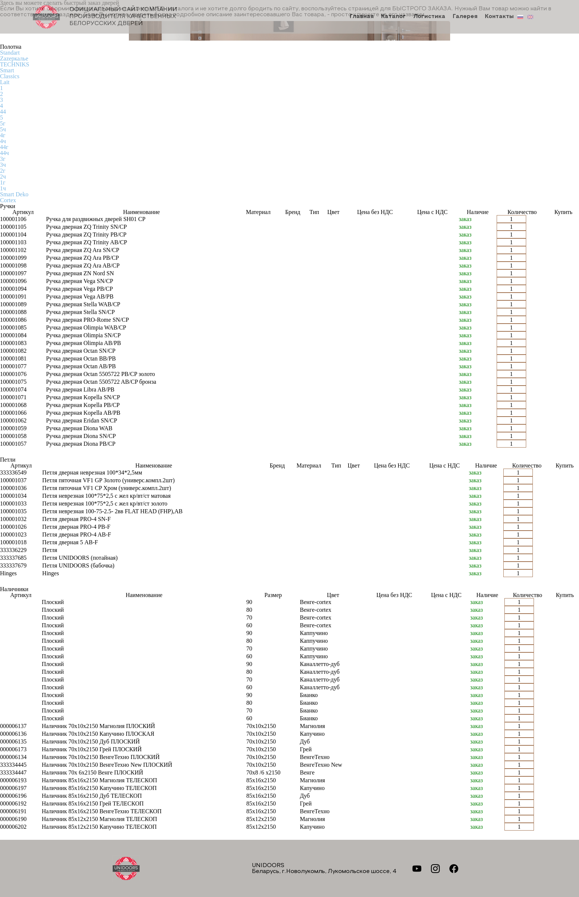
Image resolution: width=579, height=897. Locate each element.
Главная (362, 17)
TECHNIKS (14, 64)
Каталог (393, 17)
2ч (3, 176)
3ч (3, 165)
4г (3, 135)
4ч (3, 141)
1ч (3, 188)
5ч (3, 129)
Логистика (429, 17)
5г (3, 123)
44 (3, 111)
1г (3, 182)
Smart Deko (14, 194)
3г (3, 159)
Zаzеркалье (14, 58)
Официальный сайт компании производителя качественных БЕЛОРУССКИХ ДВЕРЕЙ (104, 17)
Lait (5, 82)
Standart (10, 52)
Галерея (465, 17)
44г (4, 147)
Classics (9, 76)
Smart (7, 70)
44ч (4, 153)
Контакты (499, 17)
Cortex (8, 200)
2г (3, 171)
